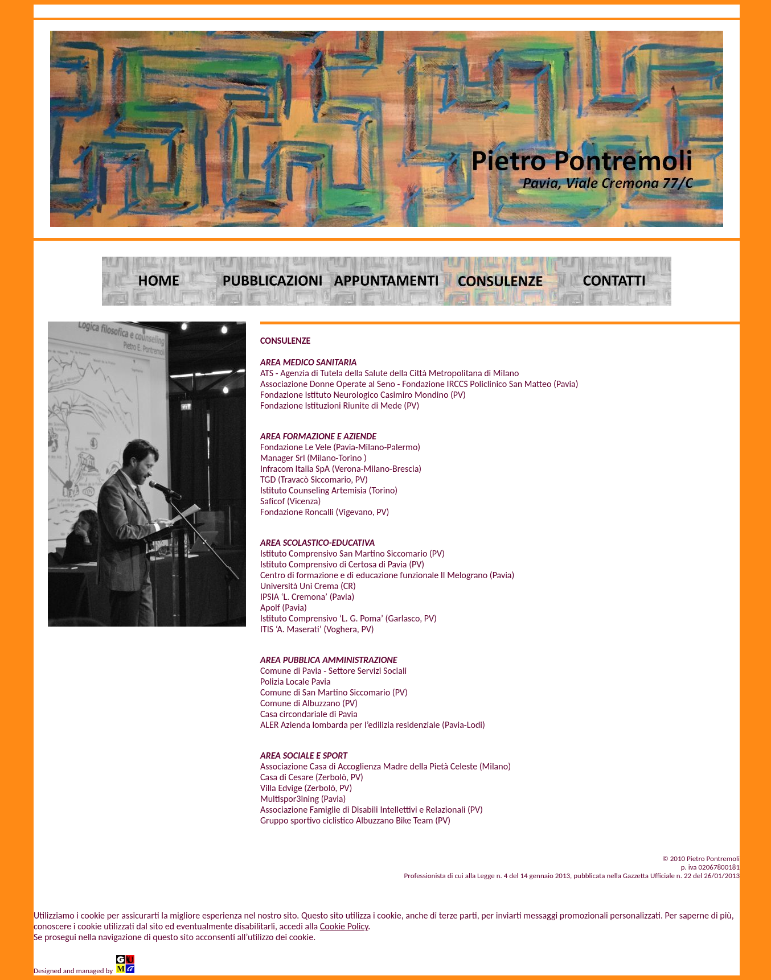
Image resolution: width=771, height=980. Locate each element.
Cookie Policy (344, 926)
